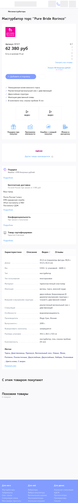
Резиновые (68, 357)
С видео (21, 361)
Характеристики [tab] (13, 252)
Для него (6, 485)
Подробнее (8, 178)
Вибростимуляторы (36, 492)
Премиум (30, 353)
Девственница (17, 353)
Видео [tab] (46, 252)
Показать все (10, 366)
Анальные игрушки (36, 501)
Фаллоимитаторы (35, 498)
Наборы (58, 357)
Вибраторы (33, 490)
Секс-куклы (7, 495)
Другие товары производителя (37, 156)
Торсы (7, 353)
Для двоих (59, 485)
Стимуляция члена (10, 498)
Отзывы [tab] (59, 252)
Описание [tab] (32, 252)
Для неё (32, 485)
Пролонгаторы (60, 495)
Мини (62, 353)
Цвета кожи (11, 361)
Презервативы (60, 498)
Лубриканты (7, 492)
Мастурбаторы (8, 490)
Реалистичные (20, 357)
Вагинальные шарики (37, 495)
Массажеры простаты (11, 501)
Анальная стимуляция (63, 490)
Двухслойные (34, 357)
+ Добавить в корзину (21, 76)
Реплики (9, 357)
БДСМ (56, 492)
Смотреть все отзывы (63, 62)
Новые (56, 353)
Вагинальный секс (43, 353)
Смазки (57, 501)
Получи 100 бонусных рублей (59, 69)
